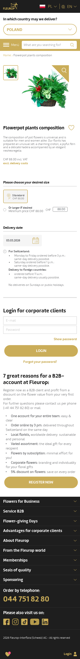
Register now (41, 482)
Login (41, 351)
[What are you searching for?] (49, 45)
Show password (65, 339)
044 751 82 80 (26, 599)
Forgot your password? (40, 362)
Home (7, 55)
